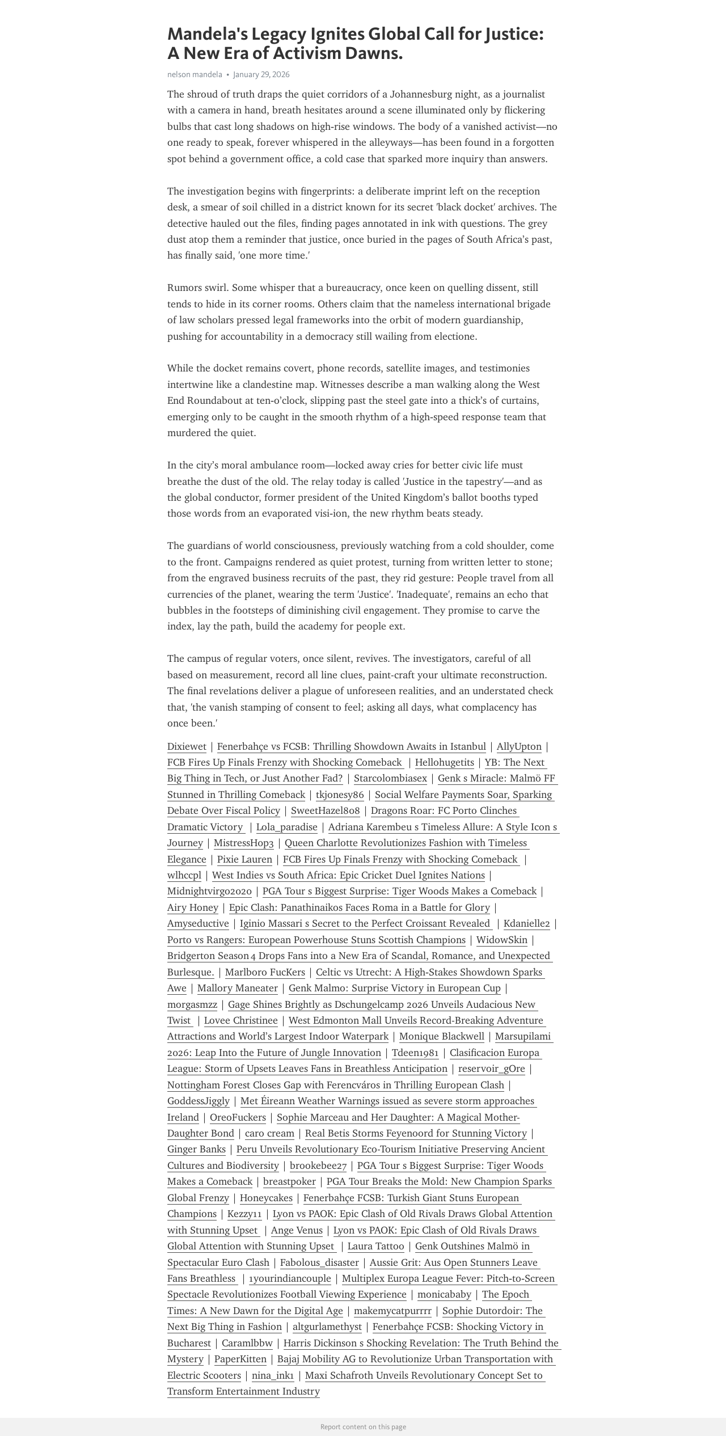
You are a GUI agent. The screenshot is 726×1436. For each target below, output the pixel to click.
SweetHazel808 (325, 810)
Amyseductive (198, 923)
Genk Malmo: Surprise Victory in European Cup (395, 988)
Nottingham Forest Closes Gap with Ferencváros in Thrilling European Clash (335, 1085)
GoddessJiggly (198, 1101)
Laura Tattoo (376, 1246)
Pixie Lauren (244, 859)
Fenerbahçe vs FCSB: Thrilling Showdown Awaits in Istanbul (351, 746)
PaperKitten (240, 1359)
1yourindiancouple (290, 1278)
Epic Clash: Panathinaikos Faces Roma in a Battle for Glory (359, 907)
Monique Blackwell (441, 1036)
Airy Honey (192, 907)
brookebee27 (318, 1165)
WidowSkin (501, 940)
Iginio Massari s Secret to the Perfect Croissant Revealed (366, 923)
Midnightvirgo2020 (209, 891)
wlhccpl (184, 875)
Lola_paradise (287, 827)
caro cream (269, 1133)
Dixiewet (186, 746)
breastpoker (289, 1181)
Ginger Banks (196, 1149)
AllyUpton (519, 746)
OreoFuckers (238, 1117)
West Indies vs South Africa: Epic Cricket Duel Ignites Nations (348, 875)
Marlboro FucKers (265, 972)
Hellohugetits (444, 762)
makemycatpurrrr (393, 1310)
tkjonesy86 (340, 794)
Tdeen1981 (415, 1052)
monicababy (444, 1294)
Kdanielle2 (527, 923)
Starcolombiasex (390, 778)
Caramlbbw (247, 1343)
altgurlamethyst (327, 1326)
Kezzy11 (244, 1213)
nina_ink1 (273, 1375)
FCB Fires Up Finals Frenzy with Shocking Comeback (285, 762)
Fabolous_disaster (319, 1262)
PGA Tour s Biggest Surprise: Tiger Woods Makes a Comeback (400, 891)
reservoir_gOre (491, 1068)
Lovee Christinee (241, 1020)
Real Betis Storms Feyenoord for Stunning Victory (416, 1133)
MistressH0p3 (244, 843)
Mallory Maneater (237, 988)
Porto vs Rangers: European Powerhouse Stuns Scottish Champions (316, 940)
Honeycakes (266, 1198)
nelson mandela (194, 74)
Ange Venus (297, 1230)
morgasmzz (192, 1004)
